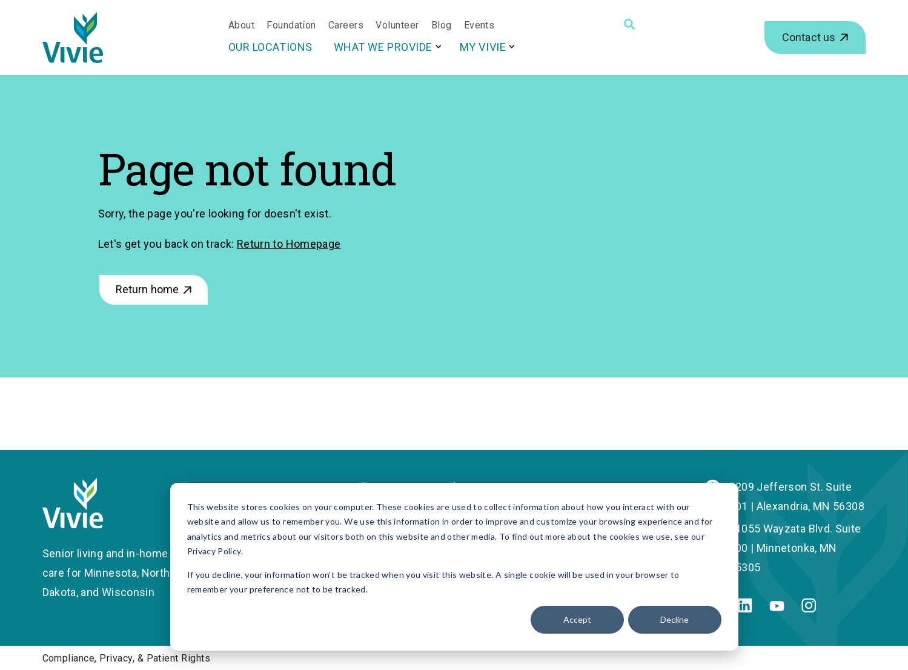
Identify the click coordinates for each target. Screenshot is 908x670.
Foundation (291, 25)
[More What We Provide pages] (439, 46)
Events (479, 25)
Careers (345, 25)
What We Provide (383, 47)
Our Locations (270, 47)
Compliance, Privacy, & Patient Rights (126, 658)
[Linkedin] (744, 608)
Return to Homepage (288, 243)
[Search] (629, 24)
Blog (441, 25)
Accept (577, 619)
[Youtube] (776, 607)
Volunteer (397, 25)
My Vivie (483, 47)
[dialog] (454, 567)
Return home (147, 289)
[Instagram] (808, 608)
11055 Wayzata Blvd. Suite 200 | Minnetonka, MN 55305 (795, 548)
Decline (674, 619)
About (241, 25)
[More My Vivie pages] (512, 46)
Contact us (809, 37)
